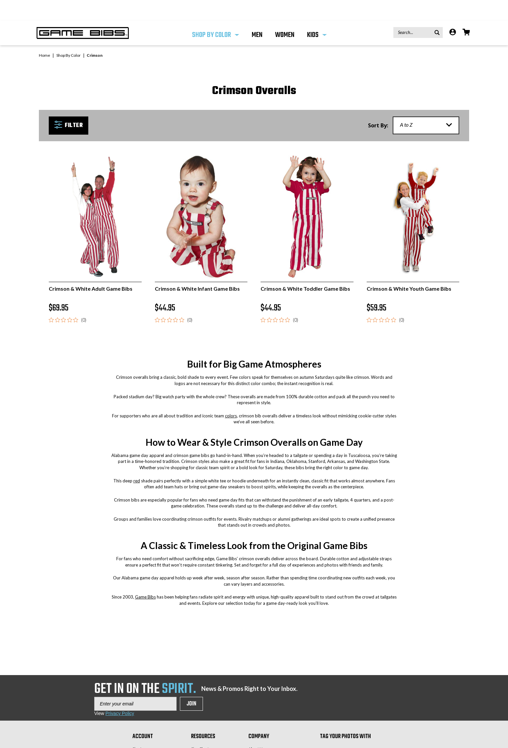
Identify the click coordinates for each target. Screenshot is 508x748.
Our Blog (256, 744)
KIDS (317, 14)
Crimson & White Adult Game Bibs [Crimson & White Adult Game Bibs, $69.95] (90, 268)
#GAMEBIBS (345, 733)
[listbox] (426, 105)
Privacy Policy (119, 693)
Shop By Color (215, 14)
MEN (257, 14)
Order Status (143, 744)
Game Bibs (145, 576)
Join (191, 683)
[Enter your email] (135, 683)
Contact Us (258, 736)
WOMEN (285, 14)
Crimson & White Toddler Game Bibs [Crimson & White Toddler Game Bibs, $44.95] (305, 268)
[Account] (452, 12)
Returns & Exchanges (210, 736)
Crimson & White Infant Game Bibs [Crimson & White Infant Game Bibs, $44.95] (197, 268)
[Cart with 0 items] (466, 12)
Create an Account (148, 736)
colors (231, 395)
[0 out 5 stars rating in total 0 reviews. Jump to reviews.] (67, 299)
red (136, 460)
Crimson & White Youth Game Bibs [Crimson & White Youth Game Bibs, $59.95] (409, 268)
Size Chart (200, 728)
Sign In (138, 728)
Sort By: (378, 105)
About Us (256, 728)
